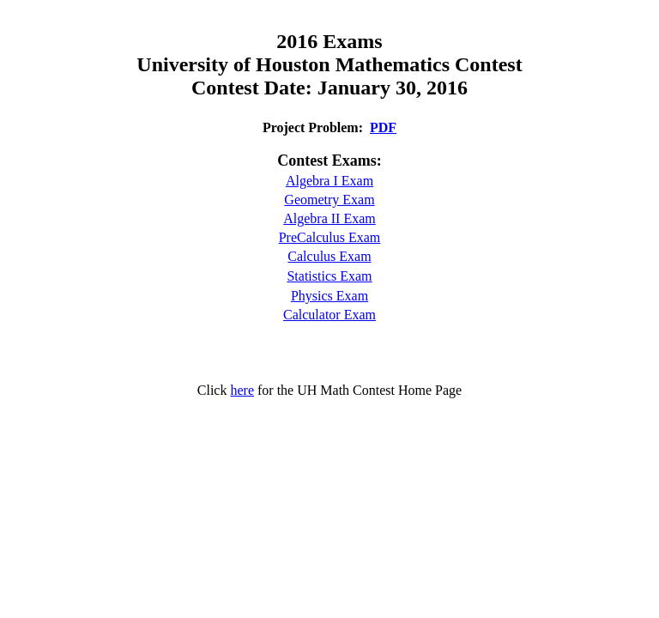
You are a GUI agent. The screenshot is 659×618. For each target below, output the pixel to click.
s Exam (351, 276)
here (242, 390)
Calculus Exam (329, 256)
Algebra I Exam (329, 180)
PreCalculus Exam (330, 237)
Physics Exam (329, 295)
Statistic (309, 276)
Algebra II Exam (329, 218)
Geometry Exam (329, 199)
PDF (383, 127)
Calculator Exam (329, 314)
